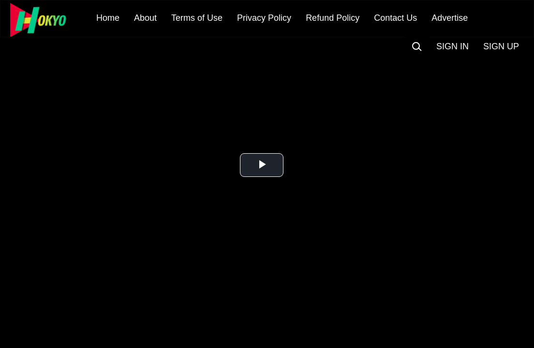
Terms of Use (196, 18)
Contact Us (395, 18)
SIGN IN (452, 46)
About (145, 18)
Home (107, 18)
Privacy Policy (264, 18)
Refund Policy (332, 18)
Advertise (449, 18)
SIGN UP (501, 46)
